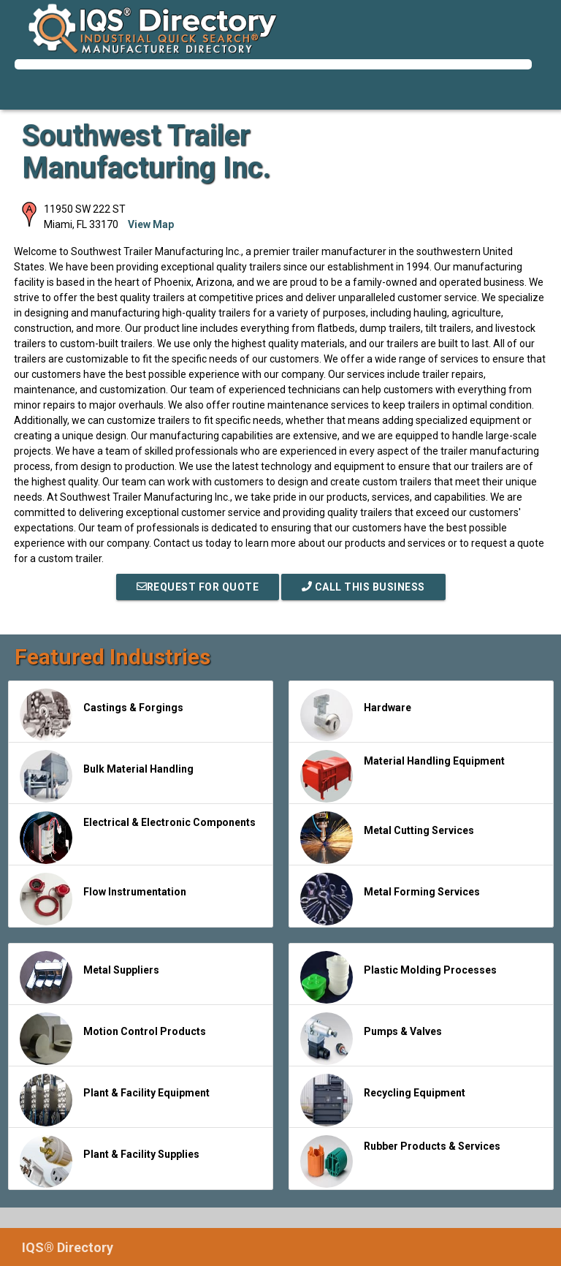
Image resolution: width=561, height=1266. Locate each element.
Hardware (355, 715)
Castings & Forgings (101, 715)
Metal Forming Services (390, 899)
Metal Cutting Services (387, 837)
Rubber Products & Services (400, 1161)
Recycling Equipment (382, 1100)
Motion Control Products (113, 1038)
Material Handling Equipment (402, 776)
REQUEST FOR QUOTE (198, 587)
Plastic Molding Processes (398, 977)
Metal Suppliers (89, 977)
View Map (151, 224)
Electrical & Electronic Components (138, 837)
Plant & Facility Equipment (115, 1100)
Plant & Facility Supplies (109, 1161)
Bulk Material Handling (107, 776)
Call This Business (363, 587)
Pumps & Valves (371, 1038)
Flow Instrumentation (103, 899)
